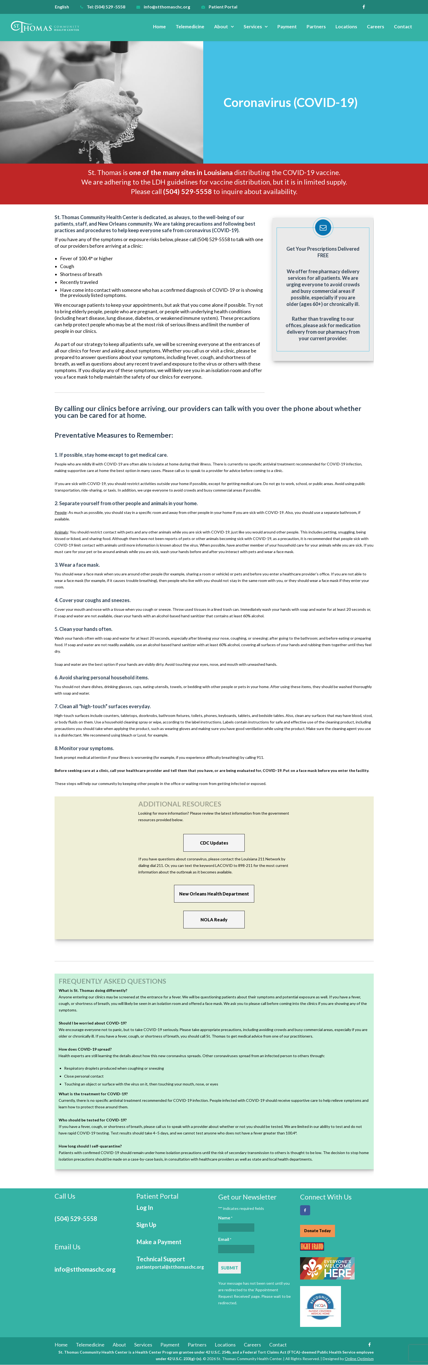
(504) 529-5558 (76, 1218)
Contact (403, 26)
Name (225, 1218)
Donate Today (317, 1230)
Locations (346, 26)
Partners (316, 26)
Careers (375, 26)
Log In (144, 1207)
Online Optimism (359, 1359)
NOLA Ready (214, 919)
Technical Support (170, 1262)
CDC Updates (214, 842)
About (221, 26)
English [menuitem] (62, 6)
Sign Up (146, 1224)
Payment (287, 26)
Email (224, 1239)
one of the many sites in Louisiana (181, 172)
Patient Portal (223, 6)
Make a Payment (158, 1242)
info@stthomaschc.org (167, 6)
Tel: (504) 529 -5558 (106, 6)
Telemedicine (190, 26)
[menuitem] (64, 6)
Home (159, 26)
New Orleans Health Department (214, 893)
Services (253, 26)
